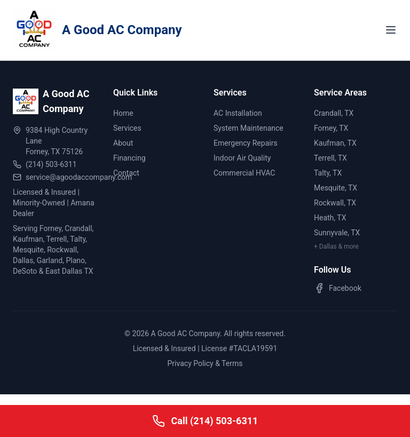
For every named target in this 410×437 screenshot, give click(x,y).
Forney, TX (331, 128)
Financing (129, 158)
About (123, 143)
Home (123, 113)
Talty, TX (328, 173)
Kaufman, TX (335, 143)
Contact (126, 173)
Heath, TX (330, 217)
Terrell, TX (330, 158)
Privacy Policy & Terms (205, 363)
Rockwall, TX (335, 202)
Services (127, 128)
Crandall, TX (333, 113)
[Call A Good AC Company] (205, 421)
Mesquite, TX (335, 188)
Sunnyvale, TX (337, 232)
